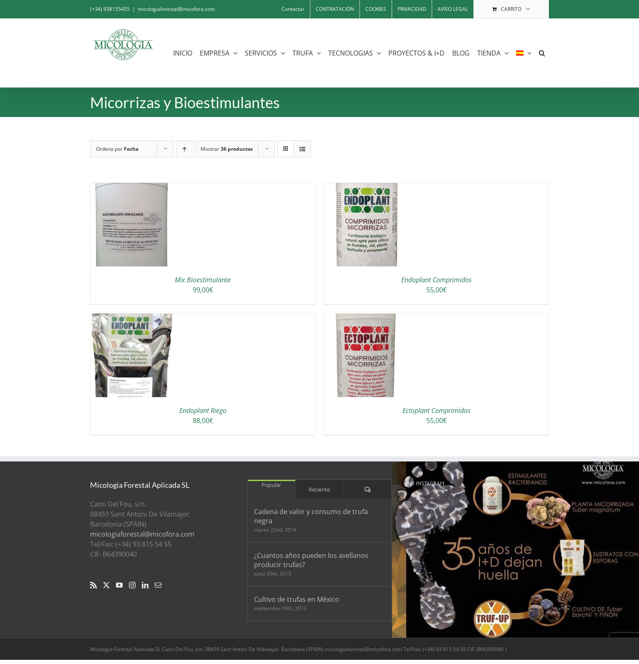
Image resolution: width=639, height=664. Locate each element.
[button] (542, 53)
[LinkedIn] (145, 585)
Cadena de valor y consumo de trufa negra (311, 516)
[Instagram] (132, 585)
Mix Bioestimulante (203, 279)
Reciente (319, 489)
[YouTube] (119, 585)
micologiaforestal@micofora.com (176, 9)
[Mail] (158, 585)
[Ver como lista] (302, 149)
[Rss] (93, 585)
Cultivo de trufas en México (296, 599)
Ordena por (117, 148)
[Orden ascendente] (184, 148)
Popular (271, 485)
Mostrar (227, 148)
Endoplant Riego (202, 410)
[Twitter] (106, 585)
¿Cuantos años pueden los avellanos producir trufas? (311, 560)
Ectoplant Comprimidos (436, 410)
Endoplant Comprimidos (436, 279)
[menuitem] (523, 53)
